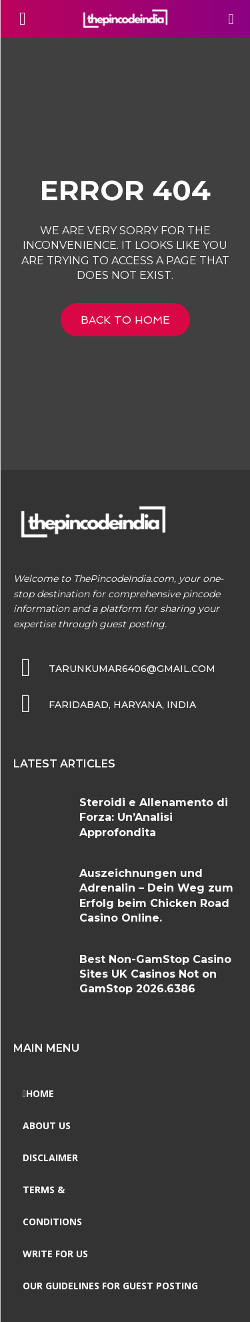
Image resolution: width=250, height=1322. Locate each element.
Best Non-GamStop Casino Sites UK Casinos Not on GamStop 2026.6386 (155, 974)
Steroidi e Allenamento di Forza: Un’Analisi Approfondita (153, 817)
